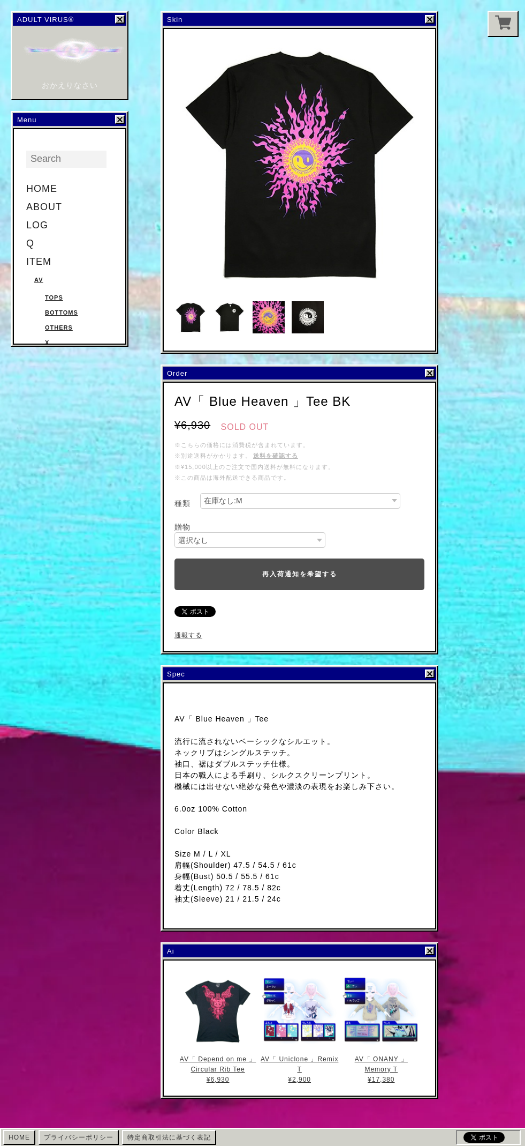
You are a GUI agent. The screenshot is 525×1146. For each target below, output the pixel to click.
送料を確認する (275, 455)
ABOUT (44, 207)
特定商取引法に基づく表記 (169, 1137)
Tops (54, 297)
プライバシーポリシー (78, 1137)
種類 (182, 503)
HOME (41, 188)
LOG (37, 225)
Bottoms (61, 312)
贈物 (182, 527)
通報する (188, 635)
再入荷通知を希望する (299, 574)
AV (38, 280)
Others (59, 327)
